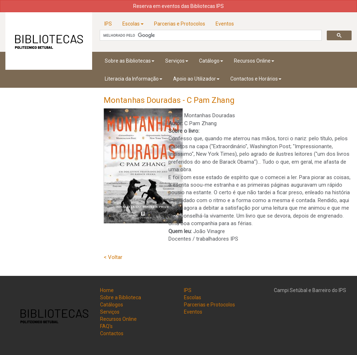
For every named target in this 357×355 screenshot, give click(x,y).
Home (107, 290)
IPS (108, 24)
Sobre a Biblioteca (120, 297)
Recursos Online (254, 61)
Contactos (111, 333)
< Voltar (113, 257)
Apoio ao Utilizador (196, 79)
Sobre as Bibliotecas (129, 61)
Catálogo (211, 61)
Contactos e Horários (255, 79)
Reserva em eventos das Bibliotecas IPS (178, 6)
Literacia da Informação (133, 79)
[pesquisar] (210, 35)
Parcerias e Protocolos (179, 24)
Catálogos (111, 305)
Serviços (176, 61)
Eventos (225, 24)
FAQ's (106, 326)
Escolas (133, 24)
